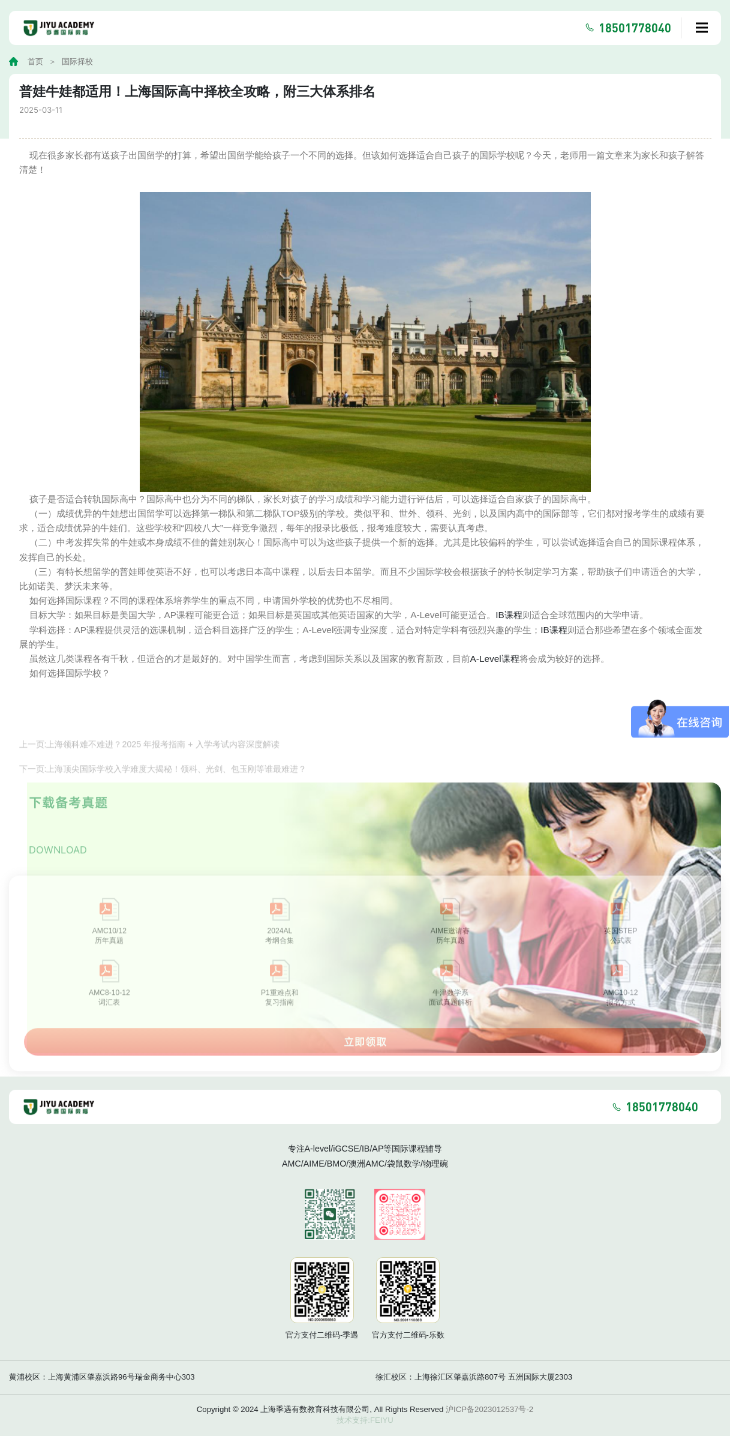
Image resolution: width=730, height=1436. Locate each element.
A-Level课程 (494, 658)
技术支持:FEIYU (365, 1420)
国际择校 (77, 61)
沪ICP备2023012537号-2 (489, 1409)
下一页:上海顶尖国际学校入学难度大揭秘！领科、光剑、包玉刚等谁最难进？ (163, 781)
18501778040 (635, 27)
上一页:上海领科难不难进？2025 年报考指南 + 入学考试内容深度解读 (149, 757)
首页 (35, 61)
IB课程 (508, 615)
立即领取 (365, 1053)
